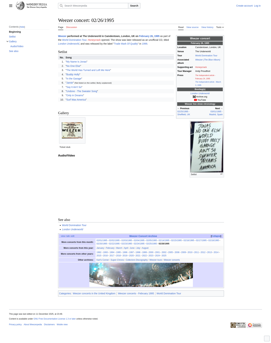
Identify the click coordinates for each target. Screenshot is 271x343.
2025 (164, 255)
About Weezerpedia (33, 324)
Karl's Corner (103, 260)
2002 (164, 252)
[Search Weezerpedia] (93, 5)
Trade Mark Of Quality (126, 43)
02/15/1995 (176, 240)
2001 (157, 252)
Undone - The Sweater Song (82, 91)
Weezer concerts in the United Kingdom (94, 293)
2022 (144, 255)
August (145, 248)
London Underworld (199, 93)
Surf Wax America (76, 99)
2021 (138, 255)
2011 (196, 252)
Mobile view (62, 324)
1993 (105, 252)
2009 (183, 252)
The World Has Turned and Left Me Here (88, 70)
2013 (209, 252)
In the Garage (74, 78)
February (110, 248)
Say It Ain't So (74, 87)
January (100, 248)
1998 (138, 252)
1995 (157, 36)
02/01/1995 (102, 240)
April (126, 248)
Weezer (62, 36)
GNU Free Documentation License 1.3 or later (55, 319)
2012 (203, 252)
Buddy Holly (73, 74)
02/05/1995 (151, 240)
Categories (65, 293)
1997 (131, 252)
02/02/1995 (114, 240)
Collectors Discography (137, 260)
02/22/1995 (114, 243)
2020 (131, 255)
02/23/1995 (126, 243)
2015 (99, 255)
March (119, 248)
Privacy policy (15, 324)
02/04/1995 (139, 240)
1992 (99, 252)
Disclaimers (49, 324)
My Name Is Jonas (77, 61)
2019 (125, 255)
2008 (177, 252)
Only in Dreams (75, 95)
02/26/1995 (164, 243)
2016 (105, 255)
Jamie (70, 82)
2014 (216, 252)
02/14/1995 (164, 240)
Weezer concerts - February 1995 (136, 293)
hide (22, 27)
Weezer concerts (172, 260)
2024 (157, 255)
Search (134, 5)
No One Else (73, 66)
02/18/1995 (213, 240)
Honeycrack (201, 67)
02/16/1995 (189, 240)
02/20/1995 (102, 243)
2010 (190, 252)
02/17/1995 (201, 240)
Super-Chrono (117, 260)
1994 (112, 252)
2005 (170, 252)
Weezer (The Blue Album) (207, 60)
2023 (151, 255)
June (132, 248)
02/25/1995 (151, 243)
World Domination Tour (206, 55)
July (138, 248)
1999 (144, 43)
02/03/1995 (126, 240)
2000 (151, 252)
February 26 (146, 36)
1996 (125, 252)
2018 (118, 255)
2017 (112, 255)
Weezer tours (155, 260)
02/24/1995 (139, 243)
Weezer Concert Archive (143, 236)
